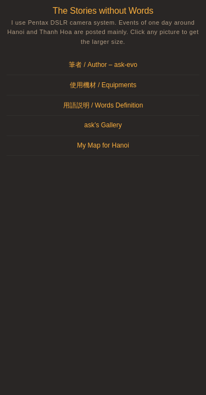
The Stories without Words (103, 10)
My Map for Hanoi (103, 145)
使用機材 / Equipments (103, 85)
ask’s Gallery (102, 125)
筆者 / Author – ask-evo (103, 65)
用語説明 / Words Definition (103, 105)
